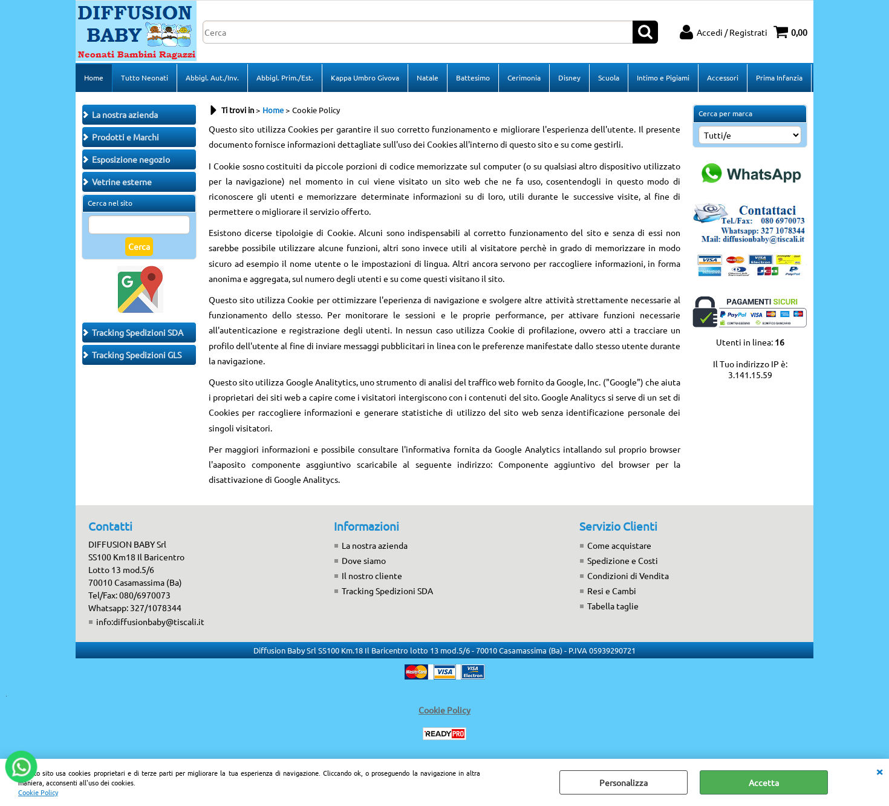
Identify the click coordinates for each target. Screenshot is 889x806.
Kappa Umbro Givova (365, 77)
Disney (569, 77)
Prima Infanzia (779, 77)
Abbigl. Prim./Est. (284, 77)
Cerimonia (524, 77)
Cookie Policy (38, 792)
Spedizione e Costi (622, 560)
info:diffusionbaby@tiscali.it (150, 621)
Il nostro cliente (372, 575)
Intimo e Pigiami (663, 77)
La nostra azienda (375, 545)
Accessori (722, 77)
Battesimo (473, 77)
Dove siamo (364, 560)
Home (93, 77)
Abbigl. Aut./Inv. (212, 77)
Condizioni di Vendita (628, 575)
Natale (427, 77)
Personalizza (623, 782)
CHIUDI (879, 771)
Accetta (764, 782)
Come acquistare (619, 545)
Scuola (608, 77)
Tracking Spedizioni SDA (387, 590)
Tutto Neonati (144, 77)
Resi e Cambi (611, 590)
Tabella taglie (613, 605)
